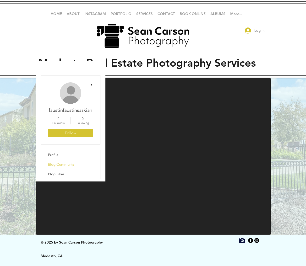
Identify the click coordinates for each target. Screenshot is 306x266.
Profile (53, 155)
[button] (121, 14)
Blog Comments (61, 164)
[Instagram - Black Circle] (256, 240)
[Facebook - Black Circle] (250, 240)
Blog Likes (56, 174)
